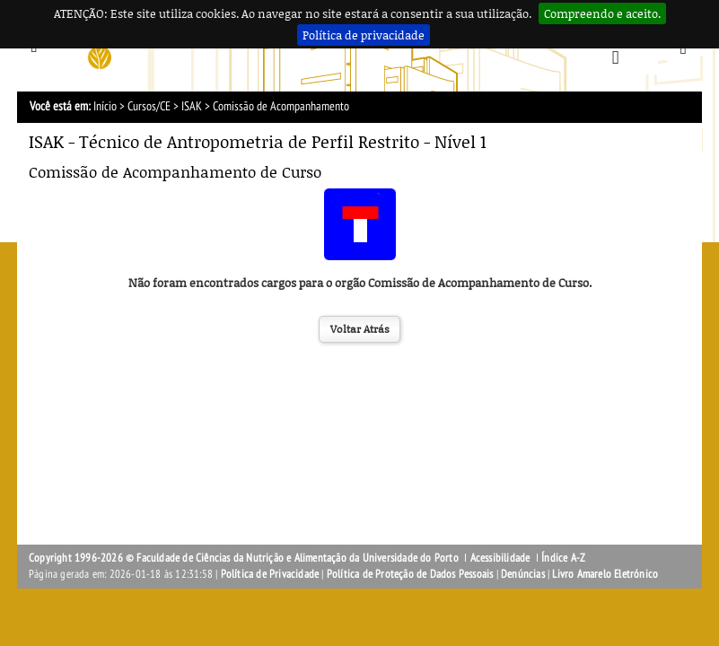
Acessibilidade (500, 558)
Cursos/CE (149, 106)
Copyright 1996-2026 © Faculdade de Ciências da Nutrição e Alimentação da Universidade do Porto (245, 558)
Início (105, 106)
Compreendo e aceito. (602, 13)
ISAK (191, 106)
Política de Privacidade (270, 574)
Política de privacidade (364, 35)
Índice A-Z (563, 558)
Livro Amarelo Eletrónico (605, 574)
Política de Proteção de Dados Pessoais (410, 574)
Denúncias (523, 574)
